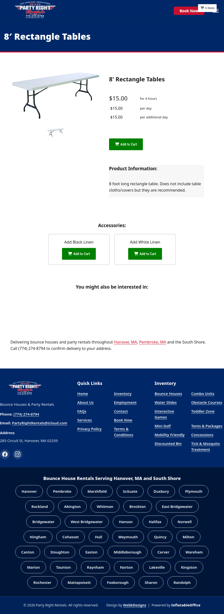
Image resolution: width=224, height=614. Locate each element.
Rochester (42, 582)
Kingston (189, 567)
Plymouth (193, 491)
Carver (163, 552)
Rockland (39, 506)
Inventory (123, 393)
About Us (85, 402)
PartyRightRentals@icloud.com (39, 422)
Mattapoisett (79, 582)
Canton (27, 552)
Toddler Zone (202, 411)
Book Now (189, 10)
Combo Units (202, 393)
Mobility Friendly (170, 434)
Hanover (29, 491)
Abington (72, 506)
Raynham (95, 567)
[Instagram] (18, 454)
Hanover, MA (125, 342)
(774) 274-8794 (26, 414)
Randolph (182, 582)
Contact (121, 411)
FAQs (81, 411)
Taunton (63, 567)
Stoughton (59, 552)
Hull (98, 536)
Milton (188, 536)
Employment (125, 402)
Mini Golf (163, 425)
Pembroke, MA (152, 342)
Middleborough (127, 552)
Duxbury (161, 491)
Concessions (202, 434)
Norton (126, 567)
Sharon (151, 582)
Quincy (160, 536)
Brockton (137, 506)
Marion (33, 567)
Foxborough (117, 582)
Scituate (130, 491)
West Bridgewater (87, 521)
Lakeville (157, 567)
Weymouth (128, 536)
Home (82, 393)
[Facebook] (5, 454)
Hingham (38, 536)
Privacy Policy (89, 428)
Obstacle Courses (206, 402)
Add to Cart (126, 144)
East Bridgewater (177, 506)
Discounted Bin (168, 443)
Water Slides (166, 402)
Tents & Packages (206, 425)
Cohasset (70, 536)
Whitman (105, 506)
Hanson (126, 521)
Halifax (155, 521)
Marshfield (97, 491)
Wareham (194, 552)
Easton (91, 552)
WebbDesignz (134, 605)
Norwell (185, 521)
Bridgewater (43, 521)
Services (84, 420)
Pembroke (62, 491)
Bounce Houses (168, 393)
